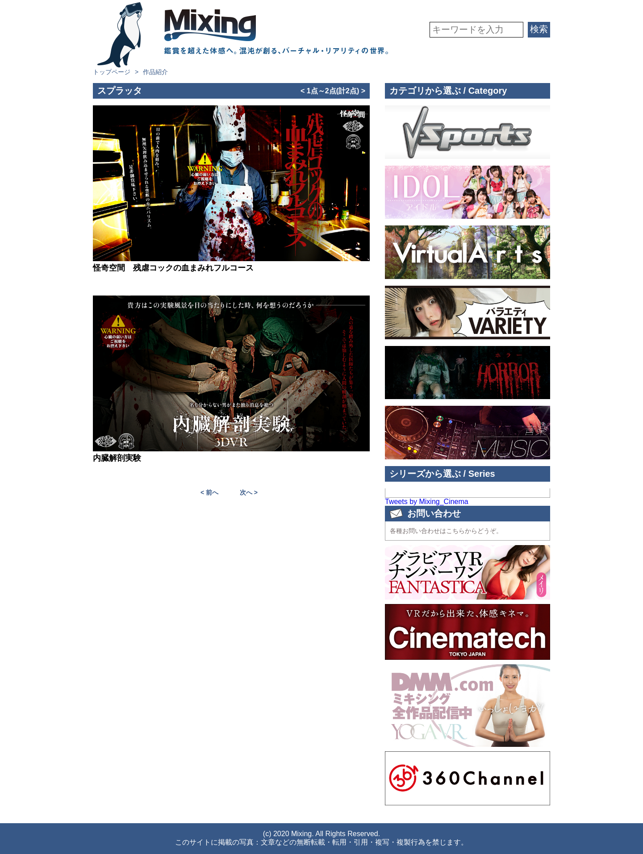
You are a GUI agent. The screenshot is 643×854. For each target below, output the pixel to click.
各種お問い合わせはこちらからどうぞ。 (446, 530)
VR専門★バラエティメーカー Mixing (242, 34)
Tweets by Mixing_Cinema (426, 501)
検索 (539, 29)
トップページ (111, 71)
